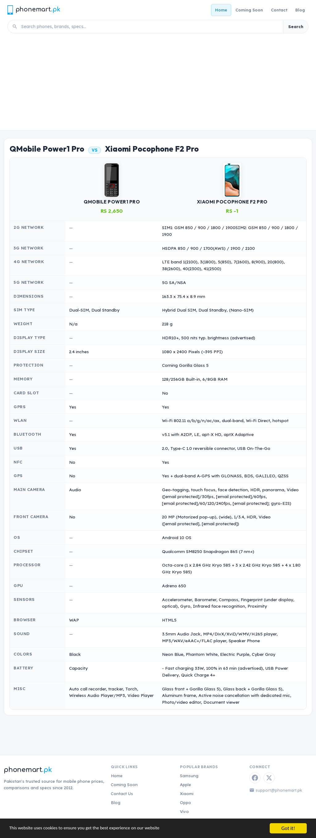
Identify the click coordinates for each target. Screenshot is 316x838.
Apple (185, 784)
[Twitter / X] (269, 777)
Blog (300, 9)
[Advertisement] (158, 84)
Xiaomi (186, 793)
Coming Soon (249, 9)
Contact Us (122, 793)
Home (221, 9)
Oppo (185, 802)
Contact (279, 9)
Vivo (184, 811)
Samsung (189, 775)
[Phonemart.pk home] (33, 10)
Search (295, 26)
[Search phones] (150, 26)
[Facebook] (254, 777)
